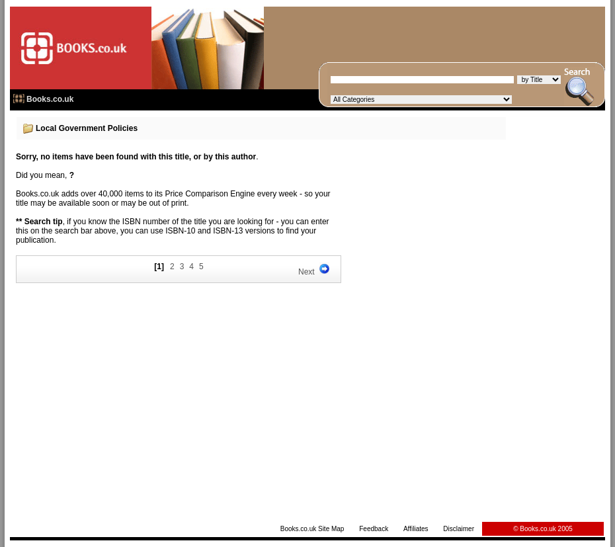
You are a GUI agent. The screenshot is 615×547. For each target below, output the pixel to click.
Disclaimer (458, 528)
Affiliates (416, 528)
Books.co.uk (49, 99)
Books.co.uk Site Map (312, 528)
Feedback (373, 528)
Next (306, 271)
